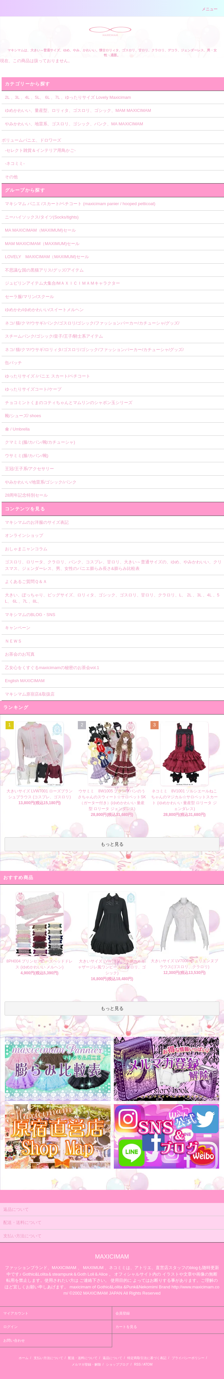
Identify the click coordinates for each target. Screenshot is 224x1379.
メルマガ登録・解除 (86, 1364)
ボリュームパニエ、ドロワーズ (31, 140)
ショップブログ (117, 1364)
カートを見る (126, 1327)
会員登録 (122, 1313)
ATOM (147, 1364)
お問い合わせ (14, 1340)
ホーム (23, 1358)
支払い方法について (48, 1358)
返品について (112, 1358)
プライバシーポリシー (188, 1358)
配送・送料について (82, 1358)
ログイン (10, 1327)
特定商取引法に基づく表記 (146, 1358)
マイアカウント (15, 1313)
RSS (137, 1364)
